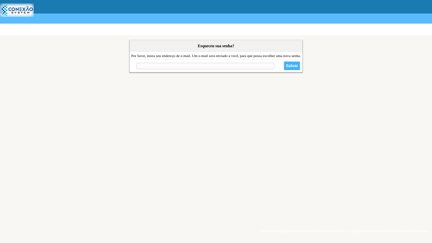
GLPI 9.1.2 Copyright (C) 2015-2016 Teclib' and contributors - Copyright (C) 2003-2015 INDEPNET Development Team (345, 231)
